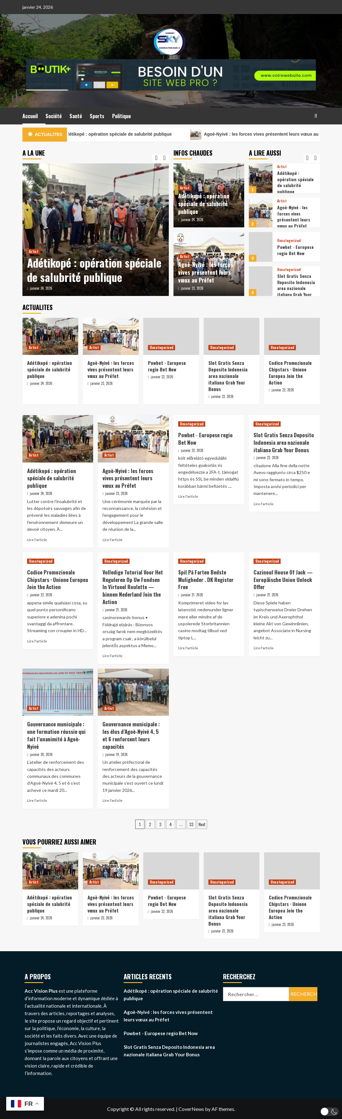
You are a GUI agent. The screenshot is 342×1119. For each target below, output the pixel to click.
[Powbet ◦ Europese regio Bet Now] (261, 247)
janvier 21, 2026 (116, 609)
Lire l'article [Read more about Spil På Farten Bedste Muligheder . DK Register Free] (188, 648)
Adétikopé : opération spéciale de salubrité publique (127, 134)
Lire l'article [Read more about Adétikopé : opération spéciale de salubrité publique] (37, 539)
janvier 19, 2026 (116, 754)
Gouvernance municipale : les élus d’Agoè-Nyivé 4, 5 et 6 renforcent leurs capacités (131, 735)
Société (53, 116)
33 (191, 824)
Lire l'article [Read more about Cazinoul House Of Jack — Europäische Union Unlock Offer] (263, 648)
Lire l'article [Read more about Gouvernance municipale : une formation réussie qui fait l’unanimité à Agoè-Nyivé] (37, 800)
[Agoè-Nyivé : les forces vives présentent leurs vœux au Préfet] (261, 212)
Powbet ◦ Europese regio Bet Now (295, 250)
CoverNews (191, 1109)
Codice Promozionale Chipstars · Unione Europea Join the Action (290, 372)
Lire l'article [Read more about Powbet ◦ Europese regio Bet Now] (188, 496)
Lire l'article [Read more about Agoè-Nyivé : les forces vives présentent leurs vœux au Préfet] (112, 539)
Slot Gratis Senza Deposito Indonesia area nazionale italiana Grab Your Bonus (296, 288)
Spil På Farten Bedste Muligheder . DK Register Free (206, 579)
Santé (75, 116)
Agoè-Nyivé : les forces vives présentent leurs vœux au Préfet (205, 272)
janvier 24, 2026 (41, 288)
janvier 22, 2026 (162, 376)
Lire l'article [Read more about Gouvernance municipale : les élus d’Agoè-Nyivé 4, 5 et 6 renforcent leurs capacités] (112, 800)
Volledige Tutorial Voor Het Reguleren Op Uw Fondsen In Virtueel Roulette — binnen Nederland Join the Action (132, 587)
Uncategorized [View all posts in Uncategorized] (289, 240)
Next (202, 824)
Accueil (30, 116)
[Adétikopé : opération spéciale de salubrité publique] (95, 229)
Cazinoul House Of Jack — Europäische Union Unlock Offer (283, 579)
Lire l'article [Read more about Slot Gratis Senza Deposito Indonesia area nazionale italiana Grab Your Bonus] (263, 503)
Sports (97, 116)
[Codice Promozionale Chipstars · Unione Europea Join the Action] (292, 336)
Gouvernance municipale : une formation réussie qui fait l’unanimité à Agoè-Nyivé (56, 735)
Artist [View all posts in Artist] (33, 251)
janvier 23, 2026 (192, 288)
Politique (121, 116)
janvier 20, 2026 (41, 754)
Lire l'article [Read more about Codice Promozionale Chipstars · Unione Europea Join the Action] (37, 641)
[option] (95, 229)
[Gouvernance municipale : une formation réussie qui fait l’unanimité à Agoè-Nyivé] (57, 692)
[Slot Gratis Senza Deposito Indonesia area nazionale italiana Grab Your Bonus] (261, 281)
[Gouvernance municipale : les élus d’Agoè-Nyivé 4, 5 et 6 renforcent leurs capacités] (133, 692)
